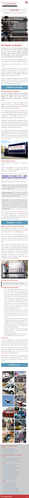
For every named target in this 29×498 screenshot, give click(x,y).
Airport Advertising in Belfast (10, 475)
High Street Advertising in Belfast (11, 461)
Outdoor (4, 462)
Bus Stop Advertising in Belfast (10, 464)
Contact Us (14, 365)
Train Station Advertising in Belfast (11, 473)
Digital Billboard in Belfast (9, 470)
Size (3, 447)
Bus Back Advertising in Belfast (10, 490)
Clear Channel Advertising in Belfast (11, 458)
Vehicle (4, 481)
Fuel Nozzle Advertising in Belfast (11, 493)
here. (24, 335)
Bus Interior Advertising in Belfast (11, 491)
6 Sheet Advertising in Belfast (10, 450)
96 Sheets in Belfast (8, 453)
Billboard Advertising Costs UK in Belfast (11, 455)
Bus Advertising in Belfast (9, 484)
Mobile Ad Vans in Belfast (9, 487)
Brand (3, 456)
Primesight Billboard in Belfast (10, 459)
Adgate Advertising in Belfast (10, 479)
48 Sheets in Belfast (8, 452)
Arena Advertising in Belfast (9, 476)
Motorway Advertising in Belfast (10, 472)
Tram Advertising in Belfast (9, 478)
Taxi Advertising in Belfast (9, 482)
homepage (5, 353)
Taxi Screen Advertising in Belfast (11, 488)
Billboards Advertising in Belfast (9, 446)
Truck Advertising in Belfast (9, 485)
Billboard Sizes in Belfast (9, 449)
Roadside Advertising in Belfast (10, 467)
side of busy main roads (17, 106)
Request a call (14, 223)
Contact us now (14, 87)
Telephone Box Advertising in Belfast (12, 468)
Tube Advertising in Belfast (9, 465)
